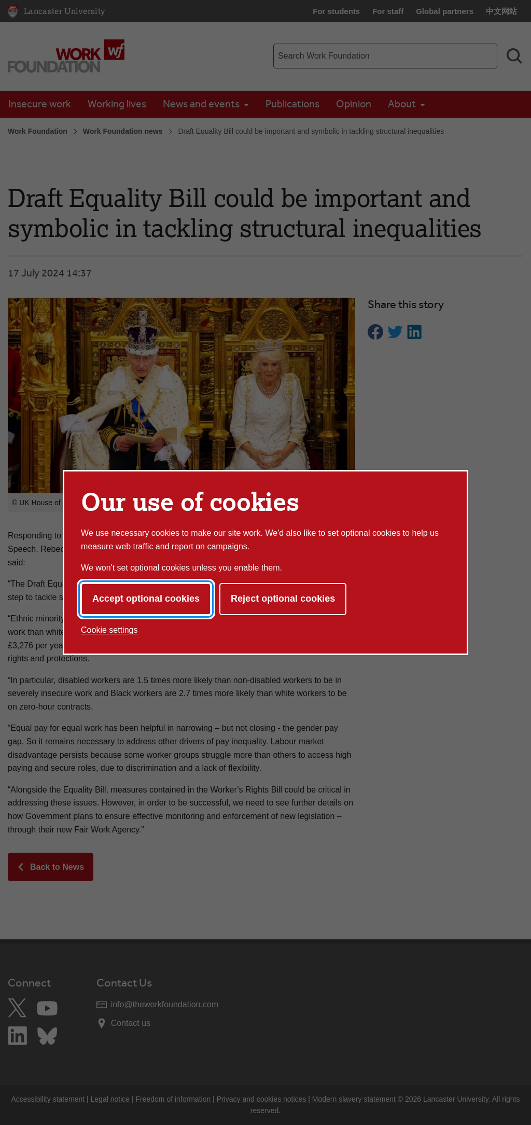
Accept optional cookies (146, 598)
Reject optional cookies (283, 598)
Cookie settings (109, 630)
